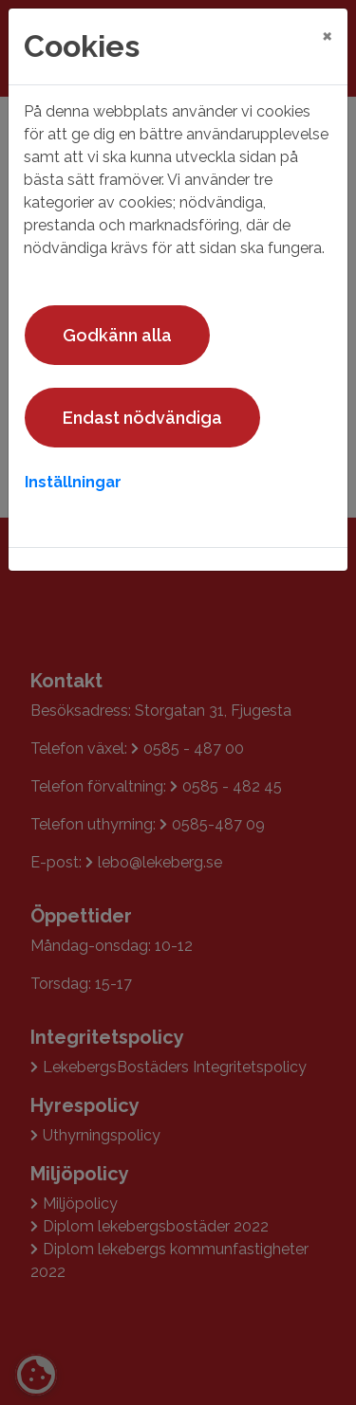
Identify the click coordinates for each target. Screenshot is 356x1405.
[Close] (327, 35)
